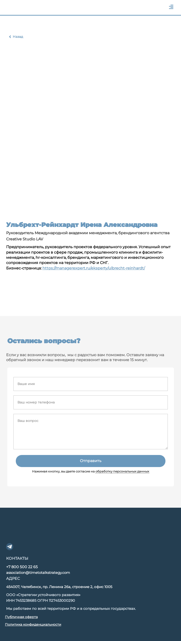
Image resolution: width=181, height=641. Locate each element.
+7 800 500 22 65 (22, 567)
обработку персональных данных (122, 471)
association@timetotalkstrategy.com (38, 572)
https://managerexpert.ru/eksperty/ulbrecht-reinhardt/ (93, 268)
